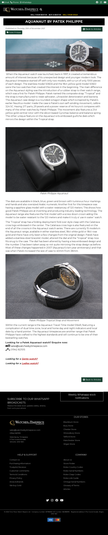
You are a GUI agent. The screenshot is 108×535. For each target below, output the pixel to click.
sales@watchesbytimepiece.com (29, 346)
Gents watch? (30, 359)
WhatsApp (27, 2)
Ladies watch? (30, 363)
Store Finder (69, 463)
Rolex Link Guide (71, 478)
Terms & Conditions (18, 474)
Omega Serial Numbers (74, 482)
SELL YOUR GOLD (70, 15)
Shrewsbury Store (71, 433)
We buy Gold (15, 485)
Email (6, 2)
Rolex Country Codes (73, 467)
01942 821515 (18, 349)
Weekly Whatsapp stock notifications (82, 396)
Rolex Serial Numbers (73, 471)
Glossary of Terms (71, 485)
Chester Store (69, 429)
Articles (66, 489)
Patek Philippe (14, 32)
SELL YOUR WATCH (39, 15)
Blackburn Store (70, 422)
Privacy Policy (16, 478)
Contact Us (15, 460)
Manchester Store (71, 440)
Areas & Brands (16, 482)
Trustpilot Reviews (18, 467)
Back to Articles (92, 29)
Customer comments (19, 471)
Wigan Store (69, 444)
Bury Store (68, 426)
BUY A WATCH (55, 15)
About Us (67, 460)
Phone (16, 2)
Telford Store (69, 436)
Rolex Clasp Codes (72, 474)
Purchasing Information (20, 463)
